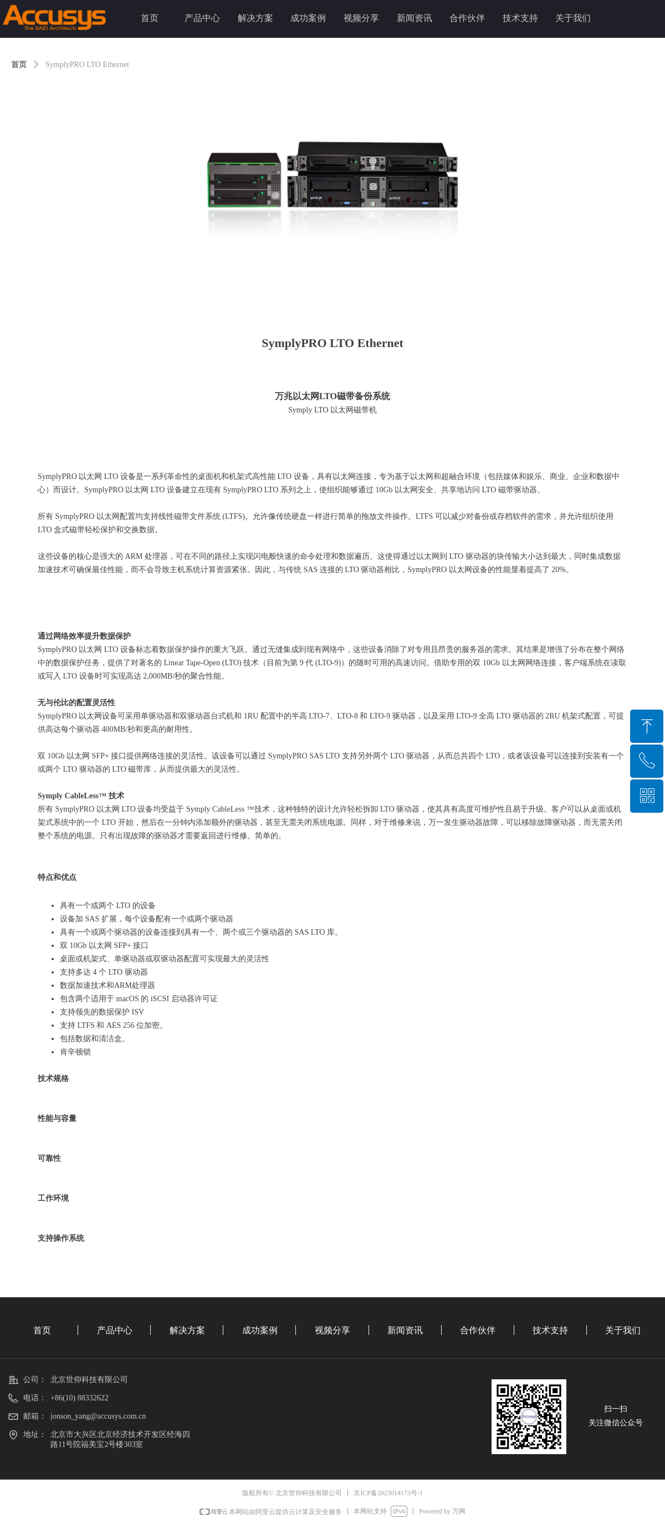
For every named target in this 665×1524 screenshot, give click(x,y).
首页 (19, 64)
